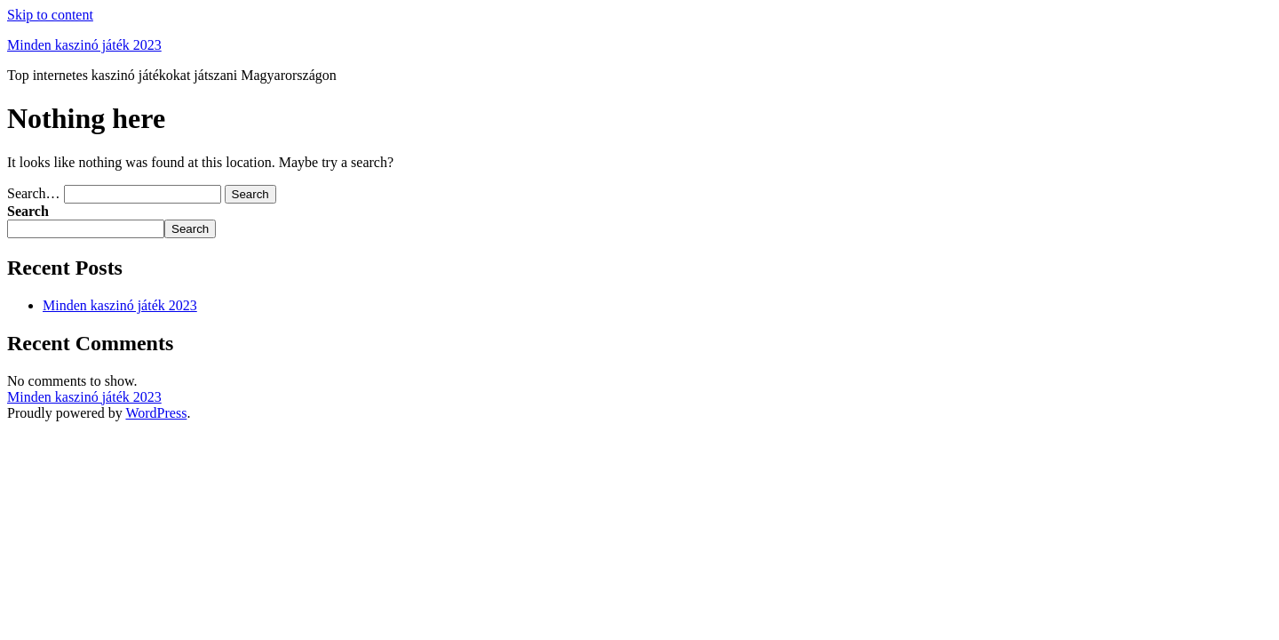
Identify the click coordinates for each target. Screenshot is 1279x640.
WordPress (156, 412)
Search (28, 211)
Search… (33, 193)
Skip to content (50, 14)
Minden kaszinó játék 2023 (84, 44)
